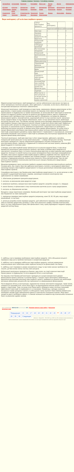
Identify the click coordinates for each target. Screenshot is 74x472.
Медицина (51, 7)
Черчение (15, 15)
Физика (50, 13)
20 (43, 313)
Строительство (25, 13)
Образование (6, 9)
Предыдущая (15, 313)
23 (54, 313)
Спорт (13, 13)
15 (23, 313)
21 (47, 313)
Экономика (34, 15)
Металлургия (61, 7)
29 (15, 316)
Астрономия (15, 4)
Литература (24, 7)
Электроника (43, 15)
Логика (33, 7)
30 (19, 316)
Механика (69, 7)
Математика (43, 7)
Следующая (26, 316)
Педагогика (23, 9)
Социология (6, 13)
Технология (34, 13)
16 (27, 313)
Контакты (36, 1)
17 (31, 313)
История (5, 7)
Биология (23, 4)
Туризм (41, 13)
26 (65, 313)
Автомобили (6, 4)
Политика (33, 9)
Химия (4, 15)
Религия (59, 9)
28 (11, 316)
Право (41, 9)
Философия (60, 13)
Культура (14, 7)
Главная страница (27, 1)
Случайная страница (47, 1)
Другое (59, 4)
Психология (51, 9)
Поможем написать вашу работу (38, 307)
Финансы (68, 13)
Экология (23, 15)
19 (39, 313)
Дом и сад (42, 4)
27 (69, 313)
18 (35, 313)
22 (50, 313)
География (34, 4)
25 (61, 313)
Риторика (69, 9)
